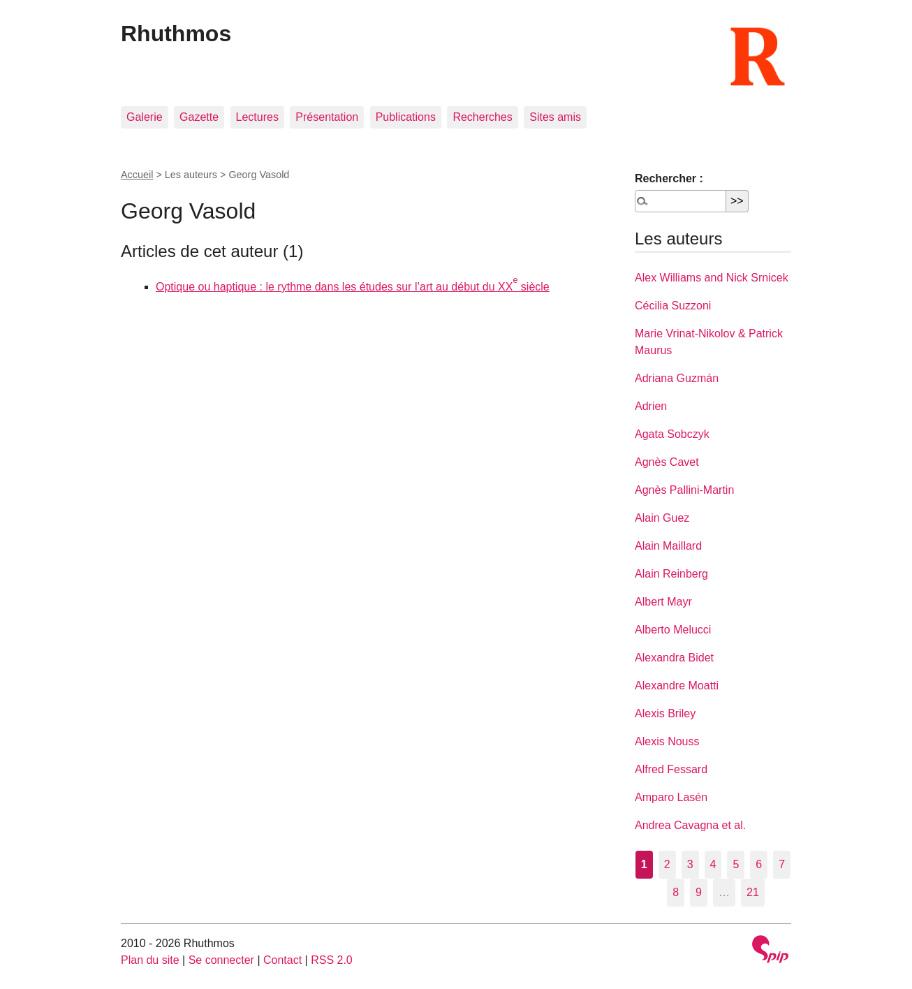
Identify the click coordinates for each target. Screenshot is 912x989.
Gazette (199, 117)
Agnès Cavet (667, 462)
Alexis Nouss (667, 741)
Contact (282, 960)
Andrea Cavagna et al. (690, 825)
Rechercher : (669, 178)
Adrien (651, 406)
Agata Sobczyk (672, 434)
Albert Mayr (663, 602)
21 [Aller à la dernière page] (752, 892)
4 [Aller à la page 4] (713, 864)
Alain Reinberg (671, 574)
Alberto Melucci (673, 630)
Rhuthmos (176, 33)
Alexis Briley (665, 713)
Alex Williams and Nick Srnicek (711, 278)
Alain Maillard (668, 546)
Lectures (257, 117)
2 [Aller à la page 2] (667, 864)
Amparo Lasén (671, 797)
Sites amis (555, 117)
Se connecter (221, 960)
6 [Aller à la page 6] (759, 864)
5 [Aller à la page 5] (736, 864)
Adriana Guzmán (677, 378)
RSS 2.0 (332, 960)
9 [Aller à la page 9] (699, 892)
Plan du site (150, 960)
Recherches (482, 117)
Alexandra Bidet (674, 658)
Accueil (137, 174)
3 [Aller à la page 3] (690, 864)
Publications (406, 117)
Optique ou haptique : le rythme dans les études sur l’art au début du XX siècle (353, 287)
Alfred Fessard (671, 769)
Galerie (144, 117)
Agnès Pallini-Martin (684, 490)
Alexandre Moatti (677, 685)
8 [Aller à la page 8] (675, 892)
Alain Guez (662, 518)
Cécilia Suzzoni (673, 306)
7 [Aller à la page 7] (782, 864)
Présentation (326, 117)
